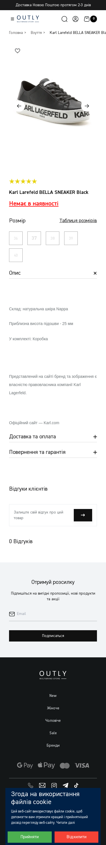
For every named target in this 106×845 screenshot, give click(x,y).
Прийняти (29, 837)
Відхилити (76, 837)
